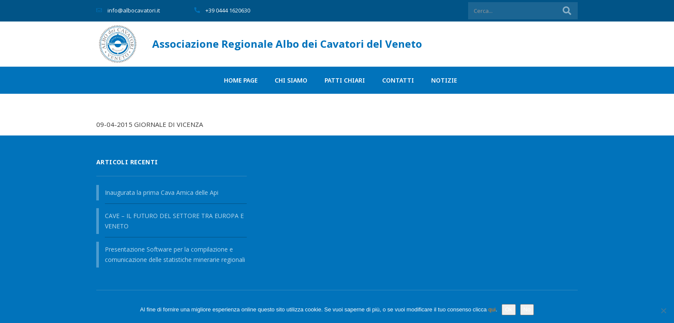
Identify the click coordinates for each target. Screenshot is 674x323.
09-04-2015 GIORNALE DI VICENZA (149, 124)
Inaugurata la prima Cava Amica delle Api (161, 192)
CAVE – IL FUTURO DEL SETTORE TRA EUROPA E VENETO (174, 221)
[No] (663, 310)
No (527, 309)
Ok (508, 309)
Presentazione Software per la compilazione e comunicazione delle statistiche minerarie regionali (175, 254)
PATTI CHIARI (345, 80)
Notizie (444, 80)
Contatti (398, 80)
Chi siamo (291, 80)
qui (492, 309)
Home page (240, 80)
